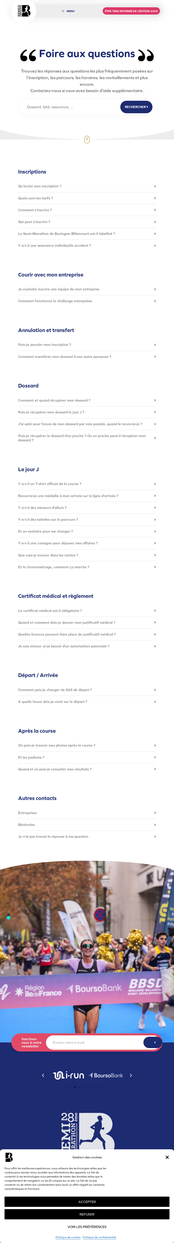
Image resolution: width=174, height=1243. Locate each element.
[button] (167, 1157)
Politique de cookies (68, 1237)
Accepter (87, 1202)
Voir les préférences (87, 1227)
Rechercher (136, 107)
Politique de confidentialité (99, 1237)
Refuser (87, 1214)
